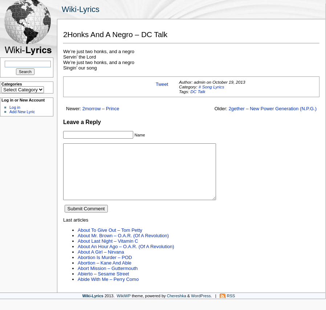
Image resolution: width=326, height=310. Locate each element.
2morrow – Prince (100, 108)
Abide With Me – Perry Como (108, 290)
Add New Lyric (22, 112)
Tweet (162, 84)
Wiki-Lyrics (80, 9)
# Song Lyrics (211, 86)
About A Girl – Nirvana (101, 263)
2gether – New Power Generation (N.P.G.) (273, 108)
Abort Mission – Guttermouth (108, 279)
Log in (14, 107)
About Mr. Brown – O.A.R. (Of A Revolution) (123, 246)
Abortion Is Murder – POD (105, 268)
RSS (231, 307)
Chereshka (176, 307)
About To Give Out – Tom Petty (110, 241)
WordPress (201, 307)
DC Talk (197, 91)
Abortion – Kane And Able (104, 274)
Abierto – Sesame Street (103, 284)
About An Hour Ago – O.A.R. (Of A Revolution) (126, 257)
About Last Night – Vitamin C (108, 252)
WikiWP (124, 307)
